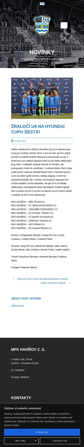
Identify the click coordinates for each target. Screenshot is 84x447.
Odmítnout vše (60, 441)
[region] (42, 425)
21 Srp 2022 (20, 141)
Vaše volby (20, 441)
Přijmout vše (42, 432)
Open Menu (64, 25)
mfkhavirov (17, 305)
